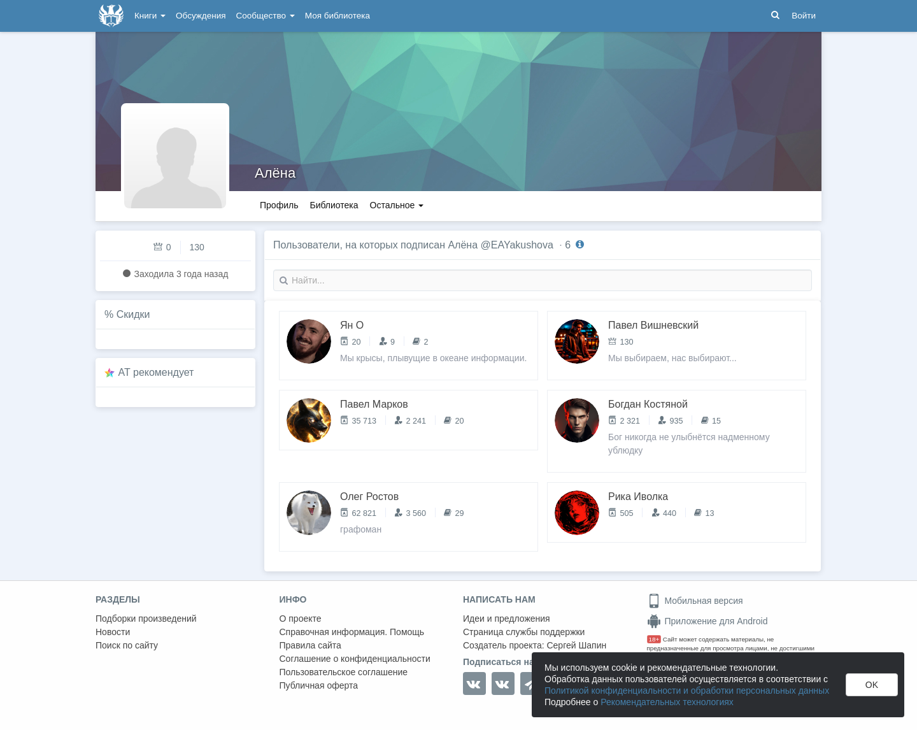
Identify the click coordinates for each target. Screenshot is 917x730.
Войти (804, 15)
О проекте (301, 618)
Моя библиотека (337, 15)
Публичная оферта (319, 685)
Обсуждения (200, 15)
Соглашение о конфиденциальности (355, 659)
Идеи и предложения (506, 618)
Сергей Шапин (576, 645)
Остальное (397, 205)
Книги (150, 15)
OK (871, 685)
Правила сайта (310, 645)
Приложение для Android (707, 621)
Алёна (275, 173)
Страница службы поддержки (524, 632)
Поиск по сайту (127, 645)
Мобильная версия (695, 601)
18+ (654, 639)
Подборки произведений (146, 618)
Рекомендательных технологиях (667, 702)
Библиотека (333, 205)
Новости (113, 632)
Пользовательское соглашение (344, 672)
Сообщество (265, 15)
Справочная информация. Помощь (352, 632)
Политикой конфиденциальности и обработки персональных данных (686, 690)
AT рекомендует (156, 372)
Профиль (279, 205)
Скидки (133, 314)
